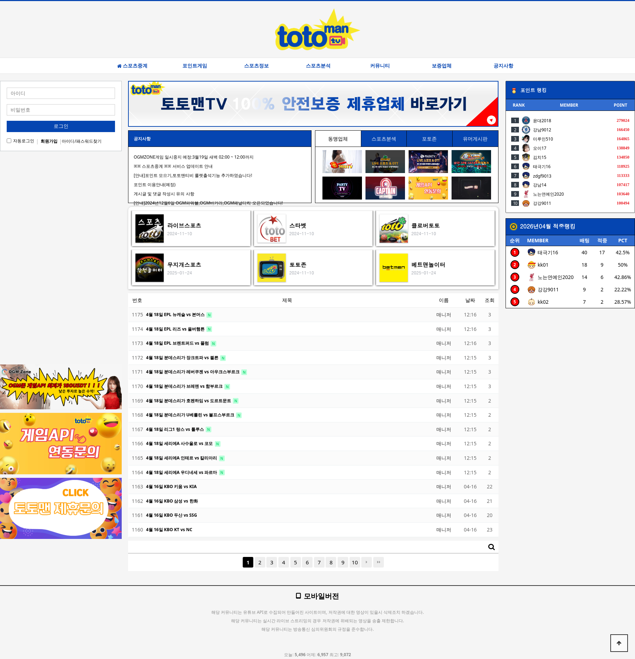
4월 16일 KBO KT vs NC (169, 530)
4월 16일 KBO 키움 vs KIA (171, 486)
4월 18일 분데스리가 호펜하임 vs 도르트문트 (189, 401)
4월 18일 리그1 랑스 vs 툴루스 (175, 429)
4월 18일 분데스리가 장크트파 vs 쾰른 (182, 358)
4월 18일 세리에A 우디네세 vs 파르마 (182, 472)
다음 (366, 562)
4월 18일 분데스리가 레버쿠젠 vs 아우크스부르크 (193, 372)
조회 (490, 300)
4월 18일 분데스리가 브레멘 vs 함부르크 (185, 386)
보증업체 (442, 66)
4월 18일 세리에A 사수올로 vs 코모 (180, 443)
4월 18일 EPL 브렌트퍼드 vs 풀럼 (178, 343)
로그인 (61, 126)
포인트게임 (194, 66)
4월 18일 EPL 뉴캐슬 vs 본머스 (176, 314)
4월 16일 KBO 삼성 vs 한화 (172, 501)
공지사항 (503, 66)
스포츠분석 (318, 66)
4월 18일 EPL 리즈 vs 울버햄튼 (176, 329)
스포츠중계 (132, 66)
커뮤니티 (380, 66)
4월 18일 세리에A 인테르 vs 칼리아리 (182, 458)
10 (355, 562)
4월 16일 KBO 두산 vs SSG (171, 515)
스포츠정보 (256, 66)
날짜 (470, 300)
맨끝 (378, 562)
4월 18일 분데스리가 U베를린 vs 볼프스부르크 (190, 415)
